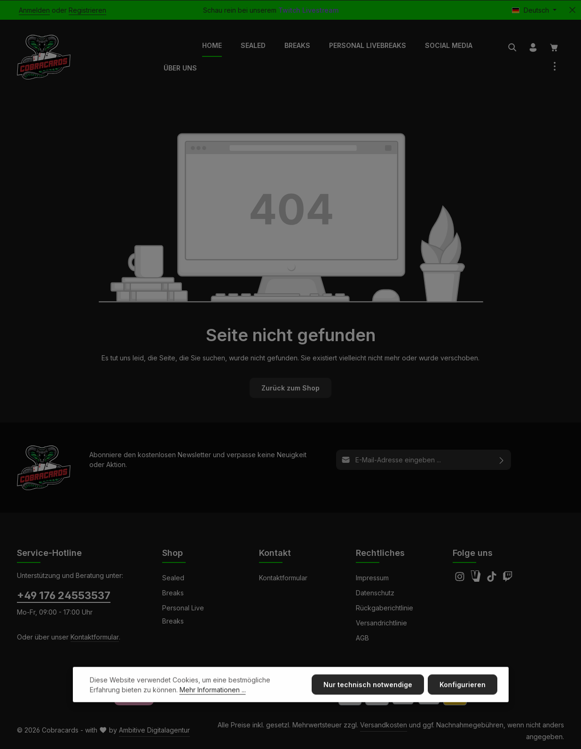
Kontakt (275, 553)
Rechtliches (380, 553)
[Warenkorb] (554, 47)
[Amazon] (477, 579)
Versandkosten (383, 725)
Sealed (173, 578)
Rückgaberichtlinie (384, 608)
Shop (172, 553)
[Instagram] (461, 579)
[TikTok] (493, 579)
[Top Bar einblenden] (554, 66)
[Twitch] (507, 579)
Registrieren (87, 10)
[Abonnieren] (502, 460)
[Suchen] (512, 47)
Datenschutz (375, 593)
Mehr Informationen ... (213, 706)
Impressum (372, 578)
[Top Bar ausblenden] (572, 10)
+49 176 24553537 (63, 595)
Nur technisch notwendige (367, 700)
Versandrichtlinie (381, 623)
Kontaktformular (95, 637)
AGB (362, 638)
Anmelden (34, 10)
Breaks (173, 593)
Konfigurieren (463, 700)
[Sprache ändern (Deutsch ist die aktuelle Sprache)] (534, 10)
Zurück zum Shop (290, 388)
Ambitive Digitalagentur (154, 730)
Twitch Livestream (308, 10)
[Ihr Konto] (533, 47)
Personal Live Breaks (183, 614)
